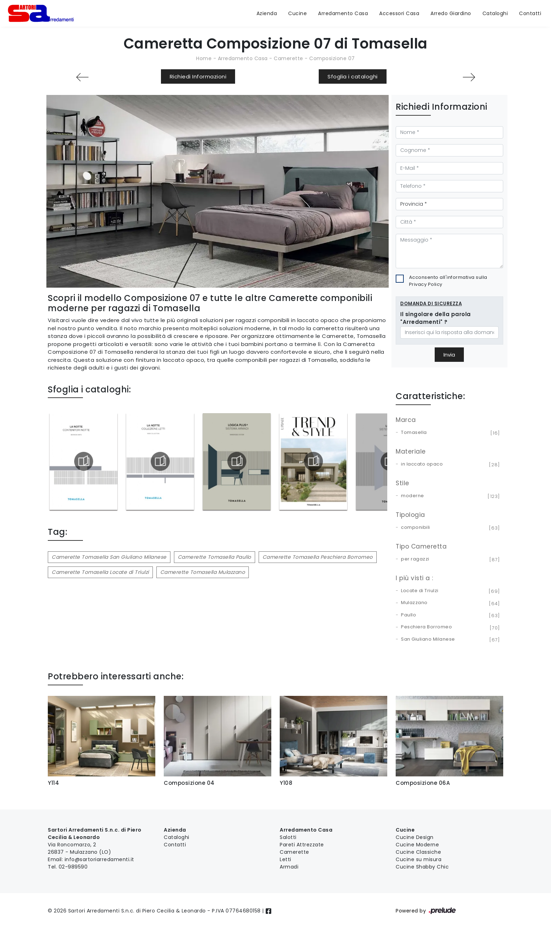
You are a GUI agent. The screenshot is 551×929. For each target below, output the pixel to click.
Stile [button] (402, 483)
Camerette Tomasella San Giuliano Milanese (109, 556)
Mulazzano (449, 603)
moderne (449, 496)
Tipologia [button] (410, 515)
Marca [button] (406, 420)
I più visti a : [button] (414, 578)
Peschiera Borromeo (449, 627)
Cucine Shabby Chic (422, 866)
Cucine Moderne (417, 844)
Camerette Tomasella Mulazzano (202, 572)
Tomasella (449, 433)
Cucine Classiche (418, 852)
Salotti (288, 837)
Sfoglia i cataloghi (353, 76)
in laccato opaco (449, 464)
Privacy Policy (425, 284)
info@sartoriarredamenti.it (99, 859)
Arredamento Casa (343, 13)
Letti (285, 859)
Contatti (530, 13)
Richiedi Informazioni (198, 76)
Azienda (267, 13)
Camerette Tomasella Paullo (214, 556)
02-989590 (73, 866)
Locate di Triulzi (449, 591)
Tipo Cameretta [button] (421, 546)
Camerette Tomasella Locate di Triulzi (100, 572)
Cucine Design (415, 837)
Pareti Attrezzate (302, 844)
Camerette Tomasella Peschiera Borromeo (317, 556)
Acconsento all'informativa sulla (448, 281)
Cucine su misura (418, 859)
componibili (449, 528)
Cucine (297, 13)
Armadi (289, 866)
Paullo (449, 615)
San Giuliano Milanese (449, 639)
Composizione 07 (332, 58)
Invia (449, 354)
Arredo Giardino (450, 13)
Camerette (288, 58)
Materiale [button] (411, 451)
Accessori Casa (399, 13)
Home (204, 58)
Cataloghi (495, 13)
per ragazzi (449, 559)
